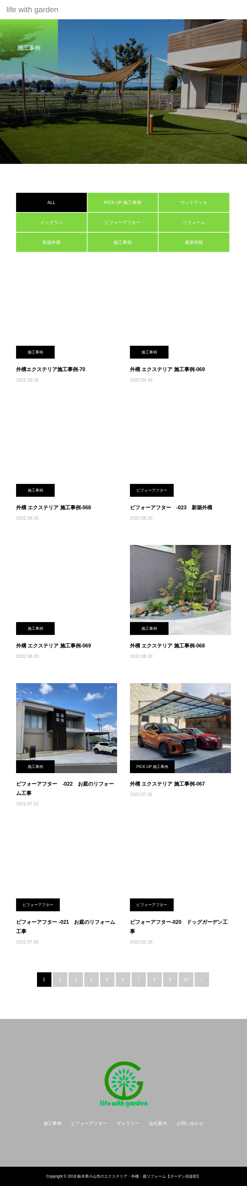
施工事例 (123, 242)
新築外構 (51, 242)
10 (185, 979)
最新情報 (194, 242)
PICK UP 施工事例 (123, 202)
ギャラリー (128, 1123)
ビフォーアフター (123, 222)
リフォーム (194, 222)
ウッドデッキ (193, 202)
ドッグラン (51, 222)
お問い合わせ (190, 1123)
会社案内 (158, 1123)
